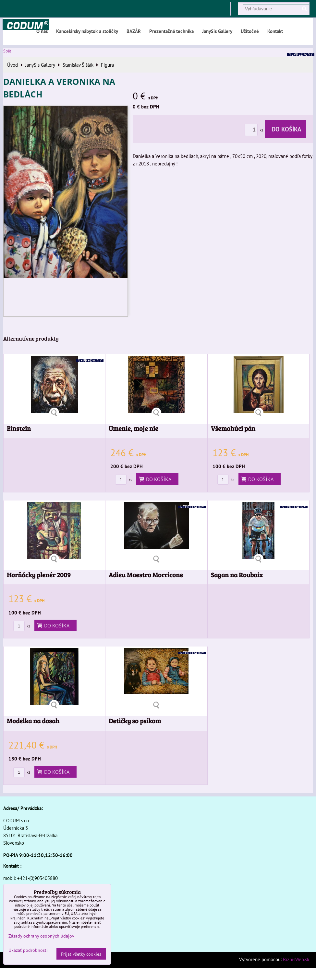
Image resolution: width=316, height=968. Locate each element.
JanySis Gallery (217, 31)
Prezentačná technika (171, 31)
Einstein (19, 428)
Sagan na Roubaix (237, 574)
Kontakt (275, 31)
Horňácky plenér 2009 (39, 574)
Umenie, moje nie (133, 428)
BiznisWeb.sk (296, 959)
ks (255, 130)
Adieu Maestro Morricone (146, 574)
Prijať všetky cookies (81, 954)
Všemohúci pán (233, 428)
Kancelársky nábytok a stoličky (87, 31)
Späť (7, 51)
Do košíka (285, 129)
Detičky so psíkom (135, 720)
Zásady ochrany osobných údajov (41, 936)
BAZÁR (134, 31)
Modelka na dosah (33, 720)
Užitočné (250, 31)
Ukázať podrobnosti (28, 950)
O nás (42, 31)
